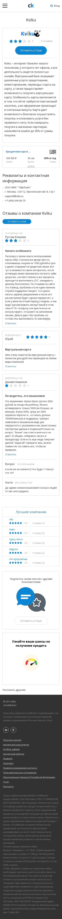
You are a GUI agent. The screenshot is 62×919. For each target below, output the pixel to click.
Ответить (10, 323)
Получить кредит (12, 740)
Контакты (8, 786)
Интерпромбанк (18, 559)
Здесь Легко (16, 539)
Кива (12, 529)
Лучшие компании (31, 512)
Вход (55, 5)
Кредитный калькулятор (16, 744)
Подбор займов (11, 749)
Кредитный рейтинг (13, 753)
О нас (6, 781)
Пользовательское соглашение (20, 772)
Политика (8, 763)
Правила (7, 758)
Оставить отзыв (31, 50)
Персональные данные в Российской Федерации (29, 777)
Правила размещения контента (20, 767)
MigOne (13, 549)
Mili (11, 519)
